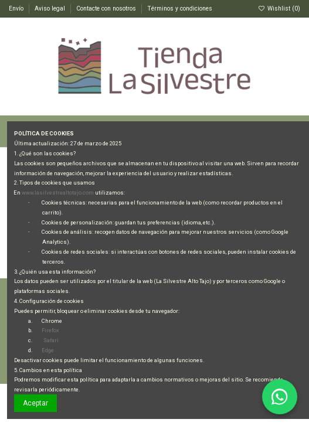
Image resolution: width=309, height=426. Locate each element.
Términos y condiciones (179, 8)
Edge (48, 350)
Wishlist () (279, 8)
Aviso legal (51, 8)
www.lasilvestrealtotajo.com (58, 192)
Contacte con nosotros (107, 8)
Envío (17, 8)
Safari (51, 340)
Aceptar (35, 403)
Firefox (50, 330)
